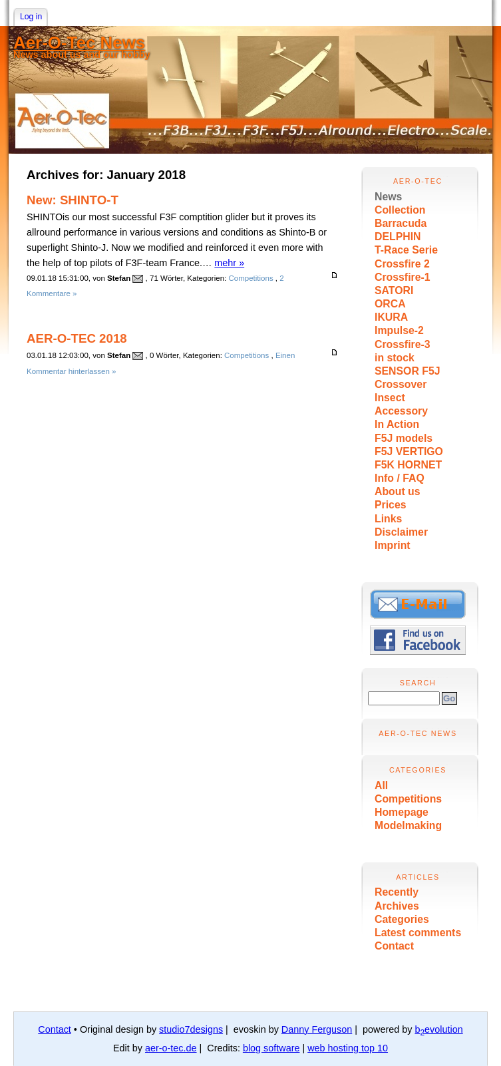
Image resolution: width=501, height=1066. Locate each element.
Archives (397, 906)
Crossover (400, 384)
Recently (396, 892)
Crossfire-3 (402, 344)
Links (388, 518)
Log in (31, 16)
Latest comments (418, 932)
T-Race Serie (406, 250)
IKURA (391, 317)
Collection (400, 210)
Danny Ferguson (316, 1029)
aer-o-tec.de (171, 1048)
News (388, 196)
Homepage (401, 812)
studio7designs (191, 1029)
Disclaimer (401, 532)
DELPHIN (397, 236)
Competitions (408, 798)
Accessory (401, 411)
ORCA (390, 303)
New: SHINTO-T (72, 200)
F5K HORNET (408, 464)
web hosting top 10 (347, 1048)
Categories (402, 919)
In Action (397, 424)
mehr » (229, 263)
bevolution (438, 1029)
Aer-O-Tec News (79, 42)
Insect (390, 397)
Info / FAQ (399, 478)
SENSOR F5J (407, 371)
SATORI (394, 290)
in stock (395, 357)
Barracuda (400, 223)
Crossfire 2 (402, 263)
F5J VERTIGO (409, 451)
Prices (391, 504)
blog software (271, 1048)
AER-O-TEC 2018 (77, 338)
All (381, 785)
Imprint (393, 545)
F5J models (403, 438)
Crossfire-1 (402, 277)
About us (397, 491)
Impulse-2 (399, 330)
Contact (394, 946)
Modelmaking (408, 825)
